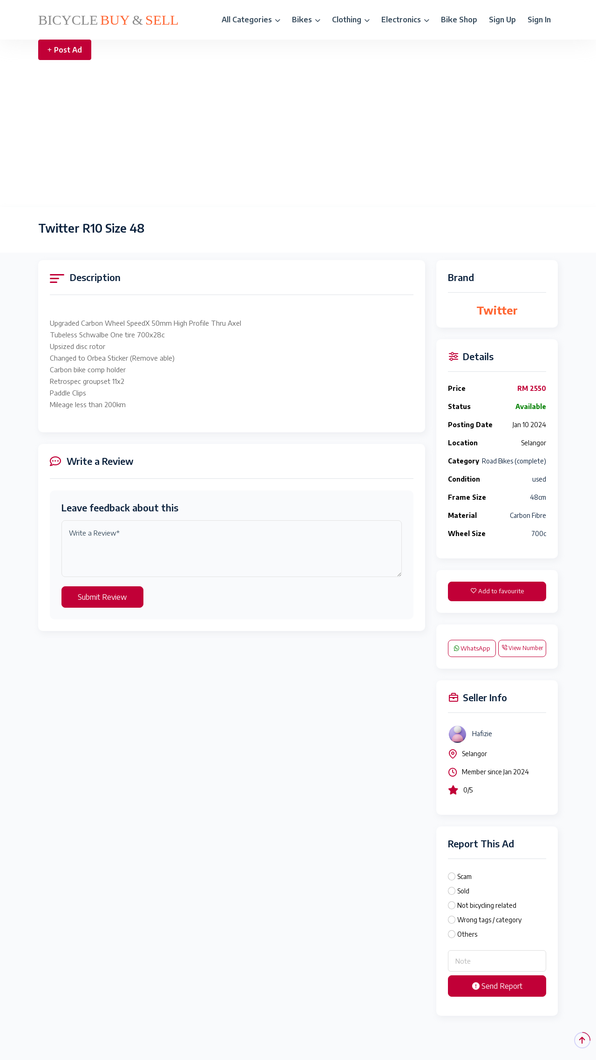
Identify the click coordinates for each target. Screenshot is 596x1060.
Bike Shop (459, 19)
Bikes (306, 19)
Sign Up (502, 19)
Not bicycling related (486, 905)
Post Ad (64, 49)
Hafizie (482, 734)
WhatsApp (472, 648)
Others (467, 934)
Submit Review (102, 597)
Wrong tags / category (489, 920)
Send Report (497, 986)
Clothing (351, 19)
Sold (463, 891)
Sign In (539, 19)
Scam (464, 876)
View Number (522, 647)
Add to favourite (497, 591)
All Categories (251, 19)
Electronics (405, 19)
